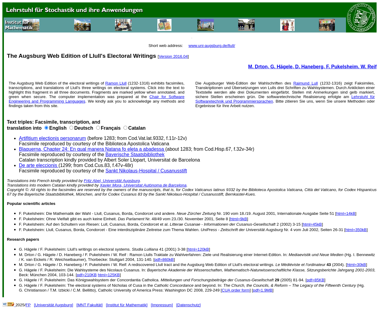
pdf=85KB (315, 280)
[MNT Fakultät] (89, 305)
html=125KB (109, 275)
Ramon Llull (116, 83)
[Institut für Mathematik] (127, 305)
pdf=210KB (87, 275)
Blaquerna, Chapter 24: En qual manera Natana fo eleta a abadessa (92, 149)
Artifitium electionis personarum (52, 138)
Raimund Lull (305, 83)
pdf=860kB (164, 259)
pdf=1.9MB (262, 290)
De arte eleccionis (39, 165)
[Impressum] (162, 305)
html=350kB (356, 229)
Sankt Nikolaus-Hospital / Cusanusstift (146, 170)
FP (28, 305)
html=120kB (198, 249)
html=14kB (345, 213)
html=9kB (238, 219)
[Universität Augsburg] (53, 305)
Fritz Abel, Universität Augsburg (112, 180)
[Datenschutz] (188, 305)
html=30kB (356, 264)
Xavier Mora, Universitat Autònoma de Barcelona (143, 185)
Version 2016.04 (173, 56)
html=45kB (312, 224)
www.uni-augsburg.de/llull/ (212, 45)
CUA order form (236, 290)
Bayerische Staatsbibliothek (135, 154)
